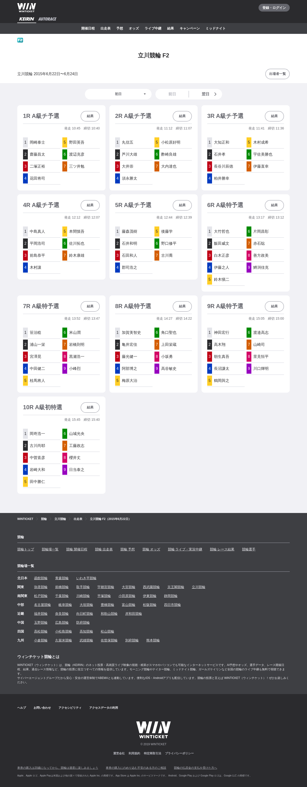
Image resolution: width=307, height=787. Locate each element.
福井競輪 (40, 614)
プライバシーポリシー (179, 753)
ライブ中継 (153, 28)
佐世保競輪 (109, 640)
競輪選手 (248, 549)
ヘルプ (21, 707)
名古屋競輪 (42, 605)
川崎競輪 (83, 596)
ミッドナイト (216, 28)
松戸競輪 (40, 596)
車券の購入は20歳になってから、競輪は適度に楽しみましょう (57, 767)
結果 (170, 28)
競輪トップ (25, 549)
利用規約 (134, 753)
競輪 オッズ (151, 549)
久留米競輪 (63, 640)
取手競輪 (83, 587)
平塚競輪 (104, 596)
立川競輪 (198, 587)
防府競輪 (83, 622)
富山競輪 (128, 605)
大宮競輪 (128, 587)
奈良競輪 (62, 614)
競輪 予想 (127, 549)
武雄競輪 (86, 640)
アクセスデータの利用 (103, 707)
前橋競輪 (62, 587)
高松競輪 (40, 631)
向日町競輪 (84, 614)
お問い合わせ (42, 707)
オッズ (134, 28)
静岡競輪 (170, 596)
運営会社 (119, 753)
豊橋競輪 (107, 605)
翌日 (210, 94)
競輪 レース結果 (222, 549)
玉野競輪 (40, 622)
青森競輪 (62, 578)
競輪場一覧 (50, 549)
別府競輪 (132, 640)
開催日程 (88, 28)
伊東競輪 (149, 596)
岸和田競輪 (133, 614)
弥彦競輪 (40, 587)
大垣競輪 (86, 605)
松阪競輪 (149, 605)
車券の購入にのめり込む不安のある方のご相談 (136, 767)
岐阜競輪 (65, 605)
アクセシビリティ (70, 707)
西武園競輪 (151, 587)
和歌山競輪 (109, 614)
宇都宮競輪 (105, 587)
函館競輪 (40, 578)
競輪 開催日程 (76, 549)
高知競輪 (86, 631)
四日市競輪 (172, 605)
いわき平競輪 (86, 578)
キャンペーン (190, 28)
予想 (119, 28)
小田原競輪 (126, 596)
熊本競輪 (153, 640)
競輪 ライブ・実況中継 (185, 549)
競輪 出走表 (104, 549)
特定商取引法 (152, 753)
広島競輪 (62, 622)
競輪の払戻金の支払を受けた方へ (195, 767)
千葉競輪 (62, 596)
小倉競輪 (40, 640)
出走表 (105, 28)
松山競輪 (107, 631)
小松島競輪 (63, 631)
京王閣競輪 (175, 587)
